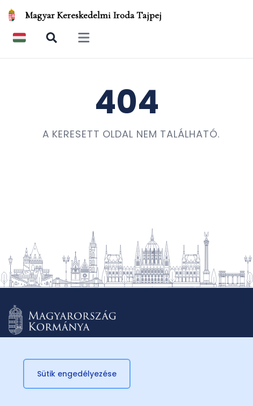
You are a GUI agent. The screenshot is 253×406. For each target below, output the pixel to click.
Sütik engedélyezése (77, 373)
